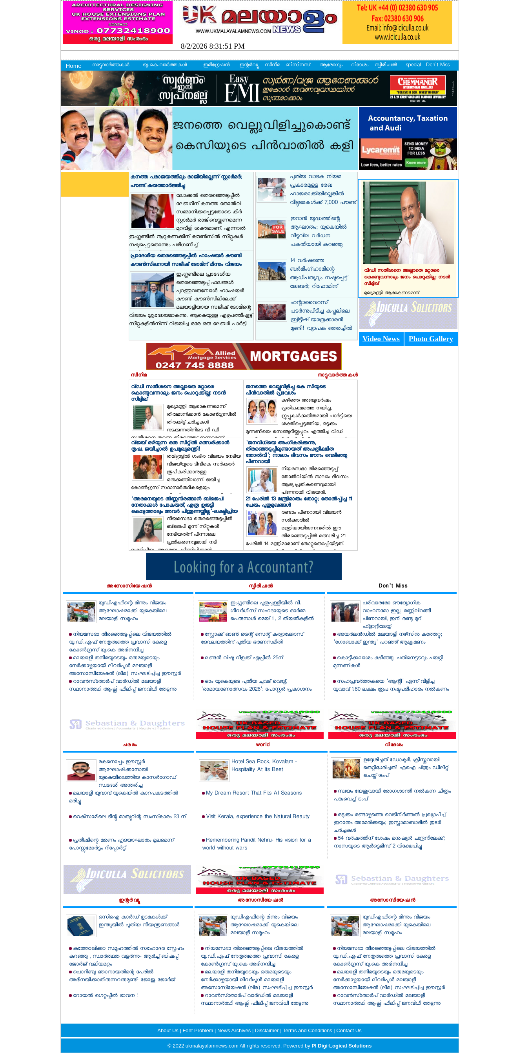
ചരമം (129, 745)
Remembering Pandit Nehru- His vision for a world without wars (256, 845)
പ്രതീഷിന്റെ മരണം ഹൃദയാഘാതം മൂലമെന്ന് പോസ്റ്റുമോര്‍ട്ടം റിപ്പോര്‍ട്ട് (121, 845)
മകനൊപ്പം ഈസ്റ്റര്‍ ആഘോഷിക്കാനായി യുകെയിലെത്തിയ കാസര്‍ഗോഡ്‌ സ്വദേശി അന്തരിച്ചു (137, 774)
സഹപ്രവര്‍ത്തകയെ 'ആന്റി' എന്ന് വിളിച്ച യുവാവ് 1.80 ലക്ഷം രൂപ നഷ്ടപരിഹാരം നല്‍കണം (391, 686)
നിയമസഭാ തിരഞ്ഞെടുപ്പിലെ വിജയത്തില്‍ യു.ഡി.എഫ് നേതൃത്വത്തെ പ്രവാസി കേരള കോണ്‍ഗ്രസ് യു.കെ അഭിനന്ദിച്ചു (120, 643)
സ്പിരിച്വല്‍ (386, 65)
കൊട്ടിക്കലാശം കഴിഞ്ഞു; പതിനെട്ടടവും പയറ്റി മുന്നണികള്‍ (388, 662)
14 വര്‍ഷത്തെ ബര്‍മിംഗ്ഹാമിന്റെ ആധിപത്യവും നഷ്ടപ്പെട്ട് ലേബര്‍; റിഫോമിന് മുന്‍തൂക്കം (318, 278)
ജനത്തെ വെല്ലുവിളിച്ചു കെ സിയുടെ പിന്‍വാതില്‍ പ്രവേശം (286, 390)
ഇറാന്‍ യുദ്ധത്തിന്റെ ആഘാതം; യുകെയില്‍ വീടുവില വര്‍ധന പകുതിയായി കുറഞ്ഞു (318, 232)
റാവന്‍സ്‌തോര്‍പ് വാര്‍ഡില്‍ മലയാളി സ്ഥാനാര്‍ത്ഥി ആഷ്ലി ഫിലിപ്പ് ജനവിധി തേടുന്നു (123, 686)
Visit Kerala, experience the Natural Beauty (258, 817)
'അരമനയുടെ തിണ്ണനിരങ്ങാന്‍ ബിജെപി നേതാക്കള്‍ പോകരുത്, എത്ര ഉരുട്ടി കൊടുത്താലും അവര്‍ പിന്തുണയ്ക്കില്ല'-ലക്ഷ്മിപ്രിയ (184, 505)
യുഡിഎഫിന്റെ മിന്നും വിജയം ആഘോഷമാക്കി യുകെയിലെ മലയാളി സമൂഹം (132, 611)
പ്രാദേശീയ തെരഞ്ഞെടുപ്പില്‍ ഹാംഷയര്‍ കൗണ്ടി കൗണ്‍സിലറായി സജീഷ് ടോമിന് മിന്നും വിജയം (185, 260)
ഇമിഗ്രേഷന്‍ (216, 65)
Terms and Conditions (308, 1030)
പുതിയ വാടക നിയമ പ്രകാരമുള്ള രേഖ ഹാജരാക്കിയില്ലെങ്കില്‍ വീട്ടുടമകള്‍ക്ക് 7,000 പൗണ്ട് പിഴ (323, 194)
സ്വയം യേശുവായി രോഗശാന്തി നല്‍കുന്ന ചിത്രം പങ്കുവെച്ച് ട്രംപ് (392, 795)
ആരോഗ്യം (330, 65)
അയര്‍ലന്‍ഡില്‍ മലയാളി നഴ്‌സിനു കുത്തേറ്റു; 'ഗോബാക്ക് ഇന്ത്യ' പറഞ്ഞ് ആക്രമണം (387, 639)
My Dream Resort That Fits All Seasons (254, 793)
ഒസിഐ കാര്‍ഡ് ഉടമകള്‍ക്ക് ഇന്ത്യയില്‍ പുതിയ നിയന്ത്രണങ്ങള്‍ (138, 921)
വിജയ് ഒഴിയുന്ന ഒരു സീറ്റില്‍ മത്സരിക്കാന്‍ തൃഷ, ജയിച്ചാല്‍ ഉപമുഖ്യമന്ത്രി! (180, 446)
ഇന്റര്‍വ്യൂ (248, 65)
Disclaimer (267, 1030)
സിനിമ (272, 65)
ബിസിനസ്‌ (298, 65)
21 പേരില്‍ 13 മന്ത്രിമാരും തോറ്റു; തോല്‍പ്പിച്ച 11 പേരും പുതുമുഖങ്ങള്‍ (298, 502)
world (263, 745)
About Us (168, 1030)
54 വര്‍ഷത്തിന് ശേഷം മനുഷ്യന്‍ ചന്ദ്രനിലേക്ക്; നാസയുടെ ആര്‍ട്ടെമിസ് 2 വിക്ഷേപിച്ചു (389, 843)
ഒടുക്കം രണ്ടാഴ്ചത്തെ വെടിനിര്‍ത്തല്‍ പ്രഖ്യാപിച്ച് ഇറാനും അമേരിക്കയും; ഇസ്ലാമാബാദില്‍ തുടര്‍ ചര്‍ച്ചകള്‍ (389, 823)
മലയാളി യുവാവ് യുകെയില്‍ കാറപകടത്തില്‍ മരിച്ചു (123, 797)
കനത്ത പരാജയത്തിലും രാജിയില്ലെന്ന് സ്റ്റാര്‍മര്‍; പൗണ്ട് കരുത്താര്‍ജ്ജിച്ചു (186, 181)
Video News (381, 339)
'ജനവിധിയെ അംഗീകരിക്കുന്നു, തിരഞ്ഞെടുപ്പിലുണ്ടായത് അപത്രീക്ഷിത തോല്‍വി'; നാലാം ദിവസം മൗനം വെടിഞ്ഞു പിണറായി (296, 453)
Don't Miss (438, 65)
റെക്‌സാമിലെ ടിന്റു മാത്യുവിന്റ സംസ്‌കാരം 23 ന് (129, 817)
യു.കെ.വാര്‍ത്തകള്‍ (165, 65)
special (413, 65)
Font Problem (198, 1030)
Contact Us (348, 1030)
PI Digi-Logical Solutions (341, 1046)
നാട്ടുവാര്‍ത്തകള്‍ (110, 65)
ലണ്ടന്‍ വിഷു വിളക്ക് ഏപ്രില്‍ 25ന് (244, 658)
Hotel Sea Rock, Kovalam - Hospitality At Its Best (264, 766)
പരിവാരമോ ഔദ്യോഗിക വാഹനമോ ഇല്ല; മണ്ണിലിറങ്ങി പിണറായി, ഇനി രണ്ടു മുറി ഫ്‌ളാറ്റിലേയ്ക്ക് (396, 615)
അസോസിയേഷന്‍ (129, 587)
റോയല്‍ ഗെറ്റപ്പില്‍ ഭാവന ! (105, 996)
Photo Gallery (431, 339)
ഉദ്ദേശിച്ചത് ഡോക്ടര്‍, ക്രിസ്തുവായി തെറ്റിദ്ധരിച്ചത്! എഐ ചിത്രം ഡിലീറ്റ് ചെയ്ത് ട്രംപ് (405, 768)
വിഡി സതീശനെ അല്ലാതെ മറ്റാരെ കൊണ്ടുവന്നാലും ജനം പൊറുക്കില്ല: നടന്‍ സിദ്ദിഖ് (178, 393)
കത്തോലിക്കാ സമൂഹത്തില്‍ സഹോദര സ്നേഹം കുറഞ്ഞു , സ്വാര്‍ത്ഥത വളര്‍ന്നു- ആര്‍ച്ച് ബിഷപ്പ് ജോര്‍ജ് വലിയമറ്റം (126, 957)
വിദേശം (359, 65)
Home (74, 65)
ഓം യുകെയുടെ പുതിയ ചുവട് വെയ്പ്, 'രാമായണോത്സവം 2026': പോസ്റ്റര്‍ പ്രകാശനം (256, 686)
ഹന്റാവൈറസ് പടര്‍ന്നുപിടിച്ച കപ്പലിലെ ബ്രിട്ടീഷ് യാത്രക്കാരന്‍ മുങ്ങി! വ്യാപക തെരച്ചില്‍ (321, 316)
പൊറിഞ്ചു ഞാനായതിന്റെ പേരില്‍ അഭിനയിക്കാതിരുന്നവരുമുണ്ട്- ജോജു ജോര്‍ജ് (122, 976)
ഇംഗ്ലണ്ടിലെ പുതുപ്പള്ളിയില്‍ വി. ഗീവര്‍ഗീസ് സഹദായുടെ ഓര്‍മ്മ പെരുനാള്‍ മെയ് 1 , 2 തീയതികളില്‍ (272, 611)
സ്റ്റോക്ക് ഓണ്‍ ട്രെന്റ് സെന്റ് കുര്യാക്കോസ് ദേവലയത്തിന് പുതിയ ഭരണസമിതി (252, 639)
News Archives (234, 1030)
